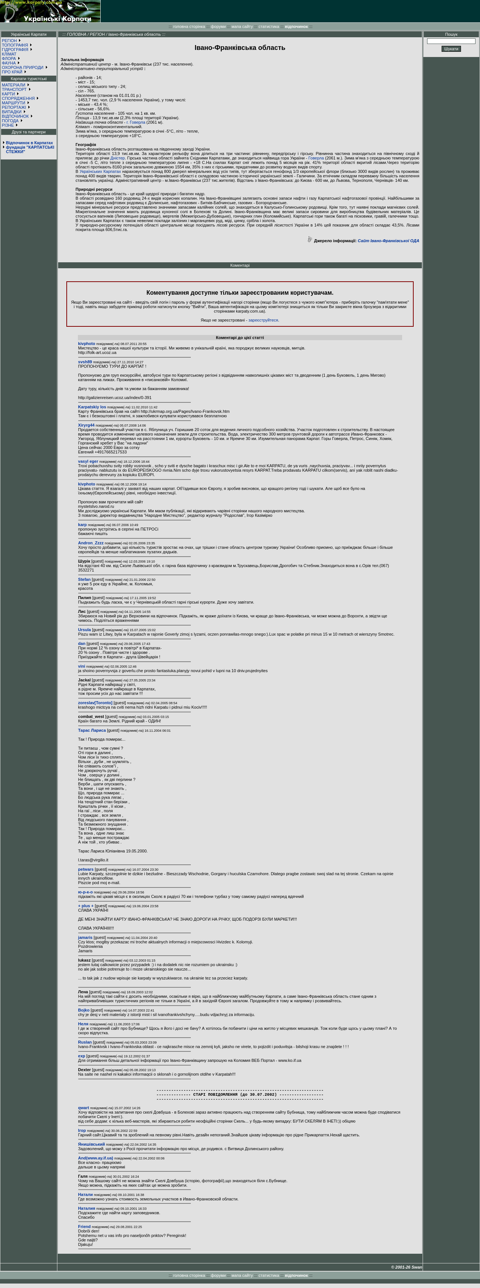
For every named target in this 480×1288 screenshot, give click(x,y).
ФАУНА (9, 63)
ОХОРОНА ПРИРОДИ (23, 67)
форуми (218, 26)
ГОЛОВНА (76, 34)
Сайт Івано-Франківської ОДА (388, 240)
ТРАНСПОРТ (14, 89)
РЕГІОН (9, 40)
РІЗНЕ (8, 125)
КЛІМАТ (9, 54)
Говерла (316, 158)
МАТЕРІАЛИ (13, 85)
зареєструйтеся (263, 320)
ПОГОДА (10, 120)
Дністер (117, 158)
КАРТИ (8, 94)
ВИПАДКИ (12, 112)
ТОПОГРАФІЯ (15, 45)
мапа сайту (242, 26)
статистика (269, 26)
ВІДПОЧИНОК (15, 116)
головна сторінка (189, 26)
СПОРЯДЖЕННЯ (18, 98)
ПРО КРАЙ (12, 72)
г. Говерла (136, 122)
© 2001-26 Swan (406, 1271)
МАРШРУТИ (13, 103)
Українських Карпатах (100, 171)
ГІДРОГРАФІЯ (15, 49)
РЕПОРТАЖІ (14, 107)
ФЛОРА (9, 58)
